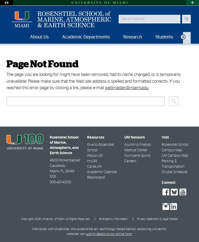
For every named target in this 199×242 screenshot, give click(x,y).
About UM (95, 156)
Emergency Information (113, 219)
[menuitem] (187, 38)
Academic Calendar (102, 172)
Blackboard (96, 177)
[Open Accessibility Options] (6, 2)
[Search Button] (186, 19)
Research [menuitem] (132, 37)
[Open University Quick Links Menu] (192, 2)
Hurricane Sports (137, 156)
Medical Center (135, 150)
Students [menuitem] (164, 37)
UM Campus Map (175, 156)
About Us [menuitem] (39, 37)
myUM (92, 161)
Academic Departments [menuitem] (86, 37)
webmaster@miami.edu (126, 88)
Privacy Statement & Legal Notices (157, 219)
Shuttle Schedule (174, 172)
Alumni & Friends (137, 145)
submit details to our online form (109, 234)
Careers (130, 161)
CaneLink (94, 166)
